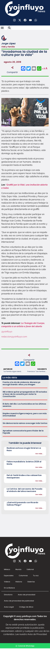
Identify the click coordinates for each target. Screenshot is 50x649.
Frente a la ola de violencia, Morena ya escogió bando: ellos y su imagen (21, 383)
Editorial (30, 569)
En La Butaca (9, 588)
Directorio (8, 594)
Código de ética (26, 607)
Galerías (31, 581)
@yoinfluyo (6, 331)
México (7, 569)
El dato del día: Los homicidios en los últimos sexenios (24, 405)
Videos (7, 581)
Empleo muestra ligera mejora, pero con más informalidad (25, 414)
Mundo (18, 569)
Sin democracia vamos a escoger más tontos (25, 423)
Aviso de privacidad (26, 594)
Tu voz (36, 575)
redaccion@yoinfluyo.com (14, 336)
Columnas (23, 575)
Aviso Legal (9, 607)
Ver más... (39, 454)
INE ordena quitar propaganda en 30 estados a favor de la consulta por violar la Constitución (25, 394)
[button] (2, 27)
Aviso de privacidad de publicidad (19, 600)
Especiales (8, 575)
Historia (18, 581)
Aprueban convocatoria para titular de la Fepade (23, 431)
